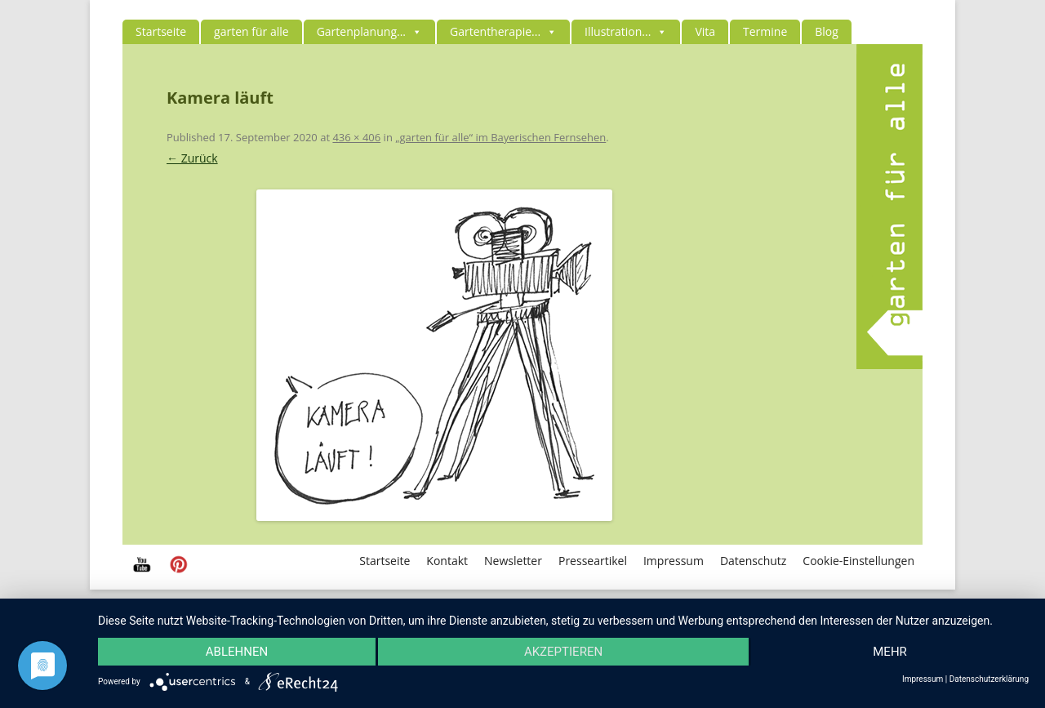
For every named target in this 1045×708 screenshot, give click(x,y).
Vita (705, 31)
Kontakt (447, 560)
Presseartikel (592, 560)
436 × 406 (356, 137)
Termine (765, 31)
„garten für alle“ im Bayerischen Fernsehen (500, 137)
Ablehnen (237, 651)
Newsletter (513, 560)
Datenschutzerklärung (989, 679)
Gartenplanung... (369, 31)
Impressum (673, 560)
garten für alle (251, 31)
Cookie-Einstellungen (858, 560)
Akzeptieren (563, 651)
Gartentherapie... (503, 31)
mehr (890, 651)
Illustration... (626, 31)
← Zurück (192, 158)
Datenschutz (753, 560)
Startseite (161, 31)
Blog (826, 31)
